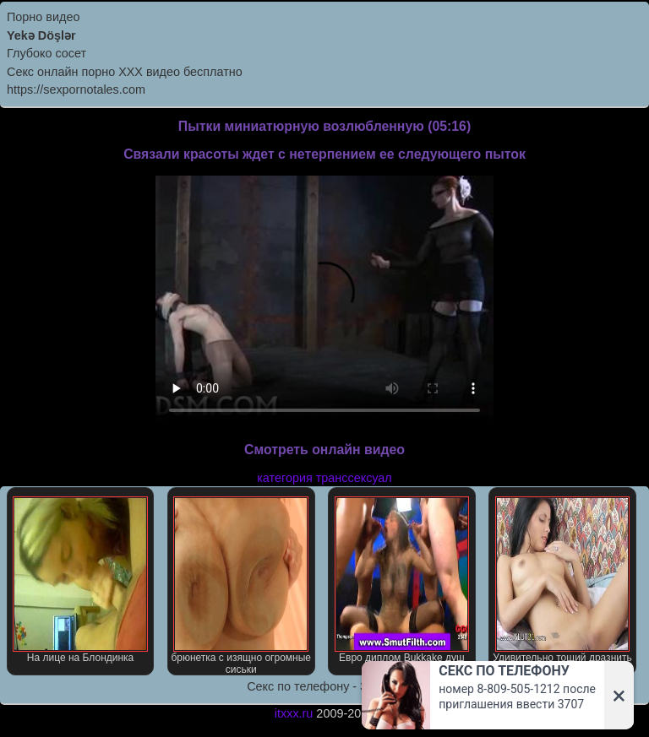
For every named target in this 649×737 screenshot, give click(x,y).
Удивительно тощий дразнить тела (562, 585)
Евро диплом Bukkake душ (402, 580)
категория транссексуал (324, 478)
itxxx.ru (294, 713)
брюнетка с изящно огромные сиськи (241, 585)
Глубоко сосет (46, 53)
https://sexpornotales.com (76, 89)
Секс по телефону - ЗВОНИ (324, 686)
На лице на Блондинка (80, 580)
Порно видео (43, 17)
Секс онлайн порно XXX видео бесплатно (125, 72)
